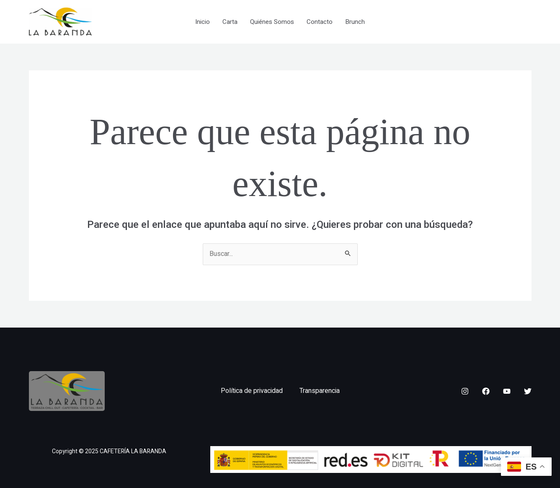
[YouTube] (507, 391)
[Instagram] (465, 391)
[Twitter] (528, 391)
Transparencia (319, 391)
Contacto (320, 21)
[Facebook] (486, 391)
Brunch (355, 21)
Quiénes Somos (272, 21)
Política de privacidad (252, 391)
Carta (229, 21)
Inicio (202, 21)
